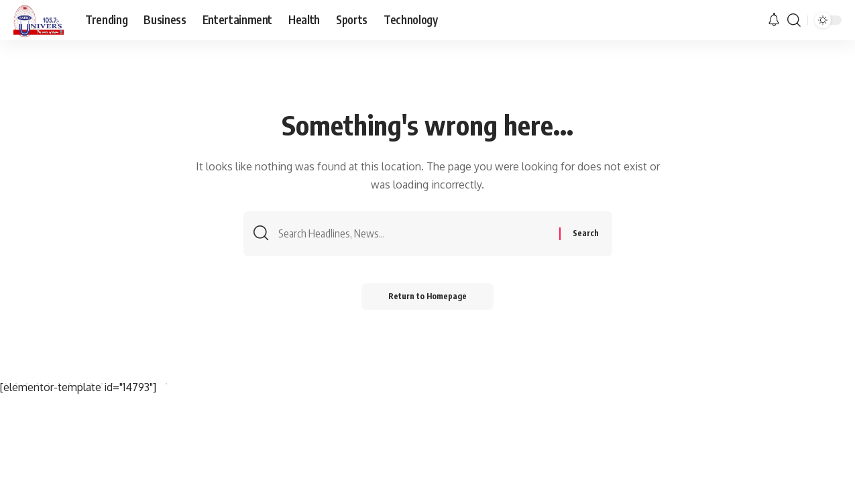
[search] (794, 20)
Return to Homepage (427, 296)
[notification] (774, 20)
